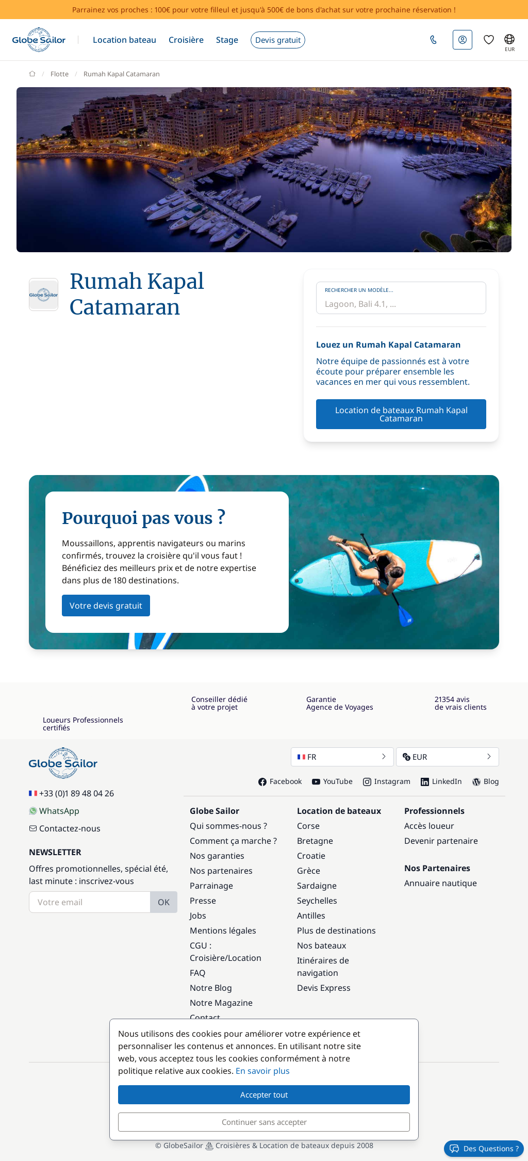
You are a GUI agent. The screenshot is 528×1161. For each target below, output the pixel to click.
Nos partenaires (221, 870)
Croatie (311, 855)
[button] (124, 39)
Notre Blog (211, 987)
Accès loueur (429, 825)
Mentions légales (223, 930)
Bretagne (315, 840)
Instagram (386, 781)
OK (164, 902)
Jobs (198, 915)
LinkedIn (441, 781)
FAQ (198, 972)
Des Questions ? (484, 1148)
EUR (447, 756)
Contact (205, 1017)
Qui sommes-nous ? (228, 825)
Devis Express (324, 987)
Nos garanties (217, 855)
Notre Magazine (221, 1002)
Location (244, 957)
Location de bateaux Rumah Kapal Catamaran (401, 414)
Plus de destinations (336, 930)
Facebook (280, 781)
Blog (485, 781)
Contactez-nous (65, 828)
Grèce (308, 870)
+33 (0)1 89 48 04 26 (71, 793)
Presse (203, 900)
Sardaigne (317, 885)
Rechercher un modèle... (359, 289)
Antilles (311, 915)
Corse (308, 825)
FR (342, 756)
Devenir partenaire (441, 840)
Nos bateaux (321, 945)
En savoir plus (263, 1070)
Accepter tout (264, 1094)
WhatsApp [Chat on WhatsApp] (54, 810)
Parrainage (211, 885)
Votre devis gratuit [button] (106, 605)
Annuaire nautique (440, 883)
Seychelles (317, 900)
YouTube (332, 781)
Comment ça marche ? (233, 840)
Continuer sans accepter (264, 1122)
